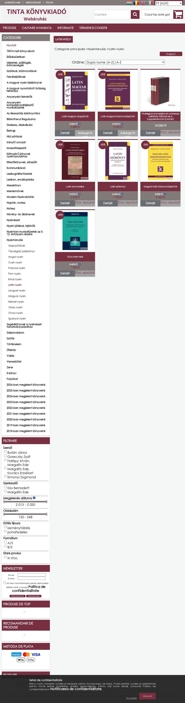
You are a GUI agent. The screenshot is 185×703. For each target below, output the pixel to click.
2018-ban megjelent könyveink (26, 431)
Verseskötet (14, 361)
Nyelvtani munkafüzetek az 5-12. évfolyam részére (25, 233)
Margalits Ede (18, 492)
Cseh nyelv (15, 262)
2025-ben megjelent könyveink (26, 390)
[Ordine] (125, 62)
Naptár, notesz (16, 202)
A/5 (10, 543)
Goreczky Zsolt (19, 457)
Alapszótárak (16, 245)
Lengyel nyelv (16, 290)
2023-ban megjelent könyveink (26, 402)
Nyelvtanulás (97, 49)
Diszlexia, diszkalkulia (19, 124)
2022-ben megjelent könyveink (26, 407)
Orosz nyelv (15, 312)
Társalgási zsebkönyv (21, 251)
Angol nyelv (15, 256)
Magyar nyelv (17, 296)
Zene (10, 367)
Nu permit (131, 698)
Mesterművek (15, 191)
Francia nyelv (16, 268)
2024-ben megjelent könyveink (26, 396)
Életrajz (11, 130)
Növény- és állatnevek (21, 214)
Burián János (17, 452)
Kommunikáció (16, 168)
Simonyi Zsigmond (21, 477)
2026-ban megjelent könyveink (26, 384)
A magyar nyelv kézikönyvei (24, 82)
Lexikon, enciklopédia (20, 179)
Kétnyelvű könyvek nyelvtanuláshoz (18, 155)
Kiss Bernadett (18, 488)
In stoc (12, 558)
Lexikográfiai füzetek (19, 173)
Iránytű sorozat (16, 142)
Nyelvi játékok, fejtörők (21, 225)
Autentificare (12, 2)
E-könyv (11, 373)
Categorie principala (70, 49)
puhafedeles (17, 532)
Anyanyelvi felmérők (19, 96)
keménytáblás (18, 528)
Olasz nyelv (15, 307)
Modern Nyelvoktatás (20, 196)
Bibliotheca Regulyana (21, 119)
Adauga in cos (85, 133)
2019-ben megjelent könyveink (26, 425)
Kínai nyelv (15, 279)
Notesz (11, 208)
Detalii (65, 133)
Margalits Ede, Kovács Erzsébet (20, 471)
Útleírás (11, 350)
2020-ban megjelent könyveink (26, 419)
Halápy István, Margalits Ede (18, 463)
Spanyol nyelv (17, 318)
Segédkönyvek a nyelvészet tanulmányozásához (24, 325)
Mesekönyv (14, 185)
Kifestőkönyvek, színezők (22, 162)
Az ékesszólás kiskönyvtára (23, 113)
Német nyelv (16, 301)
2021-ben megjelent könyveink (26, 413)
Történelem (14, 344)
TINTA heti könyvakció (21, 51)
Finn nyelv (14, 273)
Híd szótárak (14, 136)
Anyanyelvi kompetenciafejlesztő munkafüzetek (20, 105)
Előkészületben (16, 56)
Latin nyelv (15, 284)
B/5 (9, 547)
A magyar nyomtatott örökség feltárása (26, 89)
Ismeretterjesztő (16, 148)
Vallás (10, 355)
